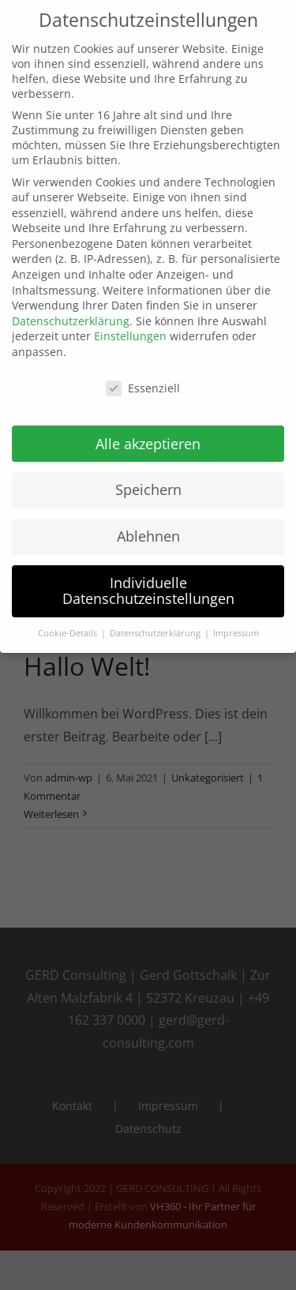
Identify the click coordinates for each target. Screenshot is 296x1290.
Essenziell (143, 378)
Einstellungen (130, 327)
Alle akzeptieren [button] (148, 434)
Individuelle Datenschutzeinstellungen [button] (148, 581)
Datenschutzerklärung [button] (156, 623)
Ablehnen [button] (148, 527)
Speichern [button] (148, 480)
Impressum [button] (236, 623)
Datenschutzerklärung (70, 311)
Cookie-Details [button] (68, 623)
